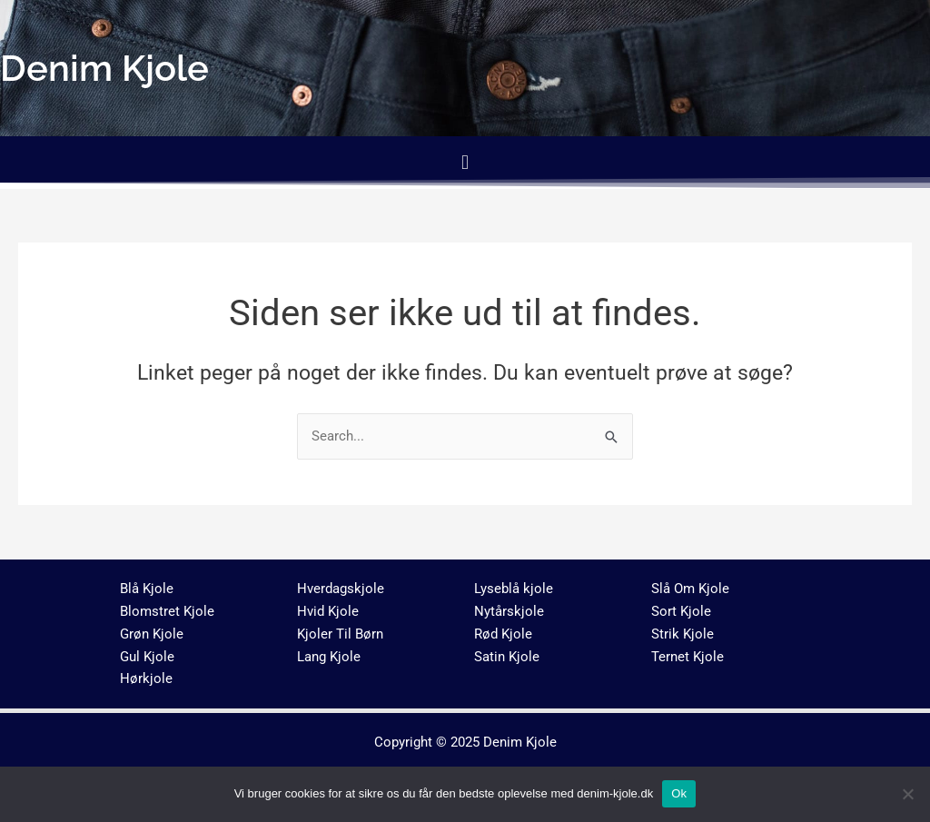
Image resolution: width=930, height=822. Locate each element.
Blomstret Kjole (167, 611)
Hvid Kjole (328, 611)
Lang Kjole (329, 657)
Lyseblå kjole (513, 588)
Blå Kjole (146, 588)
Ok (679, 793)
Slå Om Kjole (690, 588)
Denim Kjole (520, 742)
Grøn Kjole (151, 634)
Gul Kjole (147, 657)
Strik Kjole (682, 634)
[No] (907, 794)
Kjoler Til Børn (340, 634)
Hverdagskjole (340, 588)
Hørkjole (146, 678)
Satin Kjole (506, 657)
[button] (464, 162)
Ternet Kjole (687, 657)
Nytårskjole (509, 611)
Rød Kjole (503, 634)
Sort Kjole (681, 611)
